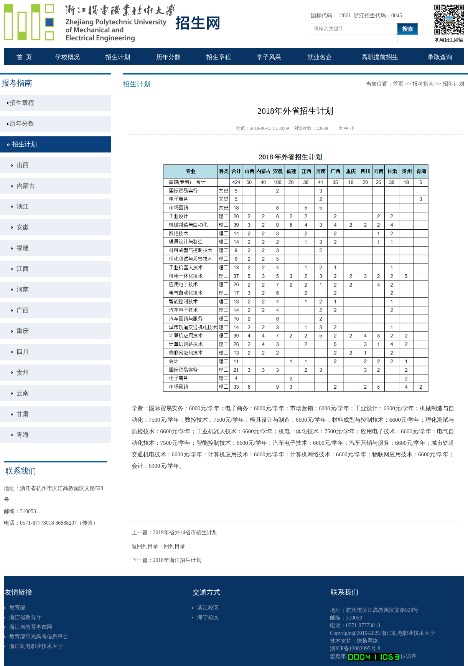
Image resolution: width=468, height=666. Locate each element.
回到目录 (174, 546)
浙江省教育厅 (25, 617)
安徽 (22, 227)
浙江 (22, 206)
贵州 (22, 372)
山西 (22, 165)
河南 (22, 289)
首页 (398, 84)
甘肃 (22, 414)
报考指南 (423, 84)
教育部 (17, 608)
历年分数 (22, 123)
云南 (22, 393)
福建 (22, 248)
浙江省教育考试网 (30, 627)
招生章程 (22, 102)
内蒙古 (25, 185)
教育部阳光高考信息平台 (38, 636)
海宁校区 (208, 617)
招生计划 (24, 144)
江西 (22, 268)
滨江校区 (208, 608)
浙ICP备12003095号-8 (355, 648)
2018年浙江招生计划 (177, 560)
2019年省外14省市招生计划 (185, 532)
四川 (22, 351)
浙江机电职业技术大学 (36, 646)
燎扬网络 (367, 641)
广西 (22, 310)
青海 (22, 434)
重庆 (22, 331)
